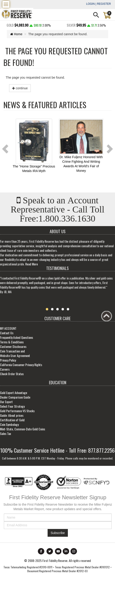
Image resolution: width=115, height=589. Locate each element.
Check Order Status (12, 375)
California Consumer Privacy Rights (21, 366)
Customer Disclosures (13, 348)
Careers (5, 370)
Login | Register (98, 3)
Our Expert (6, 403)
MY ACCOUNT (8, 329)
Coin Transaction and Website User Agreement (15, 354)
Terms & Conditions (12, 343)
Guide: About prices (11, 416)
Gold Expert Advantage (13, 394)
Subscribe (58, 534)
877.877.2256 (101, 452)
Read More (31, 265)
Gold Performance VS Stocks (17, 412)
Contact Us (6, 334)
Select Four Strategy (12, 407)
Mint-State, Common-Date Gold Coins (22, 430)
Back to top (107, 317)
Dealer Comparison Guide (15, 398)
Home (16, 34)
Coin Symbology (9, 426)
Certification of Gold (12, 421)
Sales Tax (5, 435)
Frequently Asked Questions (16, 339)
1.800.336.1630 (67, 219)
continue (20, 88)
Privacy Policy (8, 361)
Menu (6, 3)
